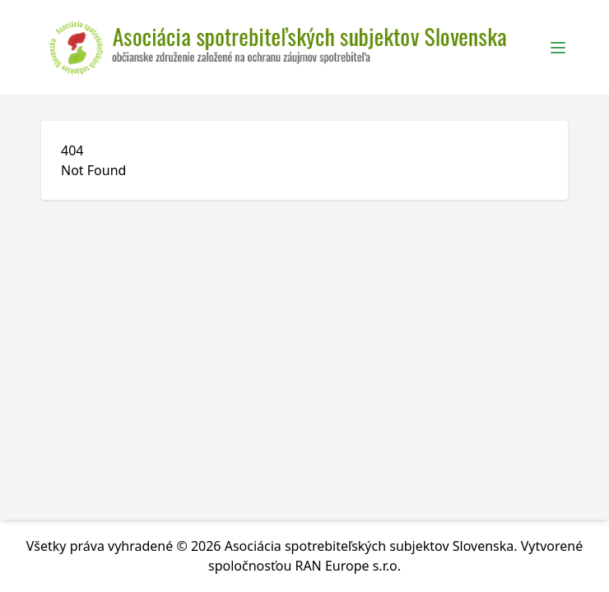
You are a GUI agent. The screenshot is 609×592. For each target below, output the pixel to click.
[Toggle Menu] (558, 48)
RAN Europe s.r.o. (348, 566)
